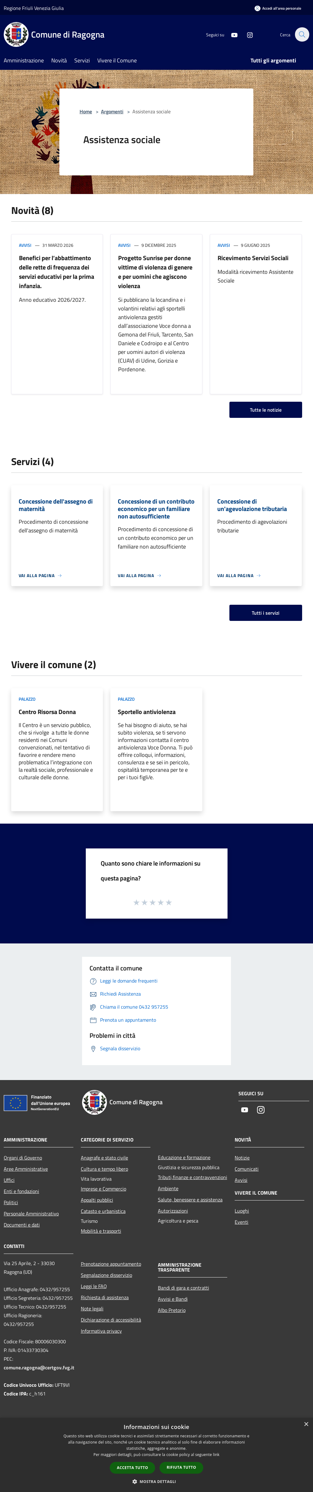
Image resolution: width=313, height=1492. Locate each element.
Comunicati (247, 1169)
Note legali (92, 1308)
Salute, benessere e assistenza (190, 1199)
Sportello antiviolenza (147, 712)
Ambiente (168, 1188)
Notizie (242, 1157)
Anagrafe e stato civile (104, 1157)
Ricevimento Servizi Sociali (253, 258)
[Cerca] (301, 34)
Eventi (241, 1222)
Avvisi (25, 245)
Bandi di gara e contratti (183, 1287)
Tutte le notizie (266, 410)
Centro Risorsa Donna (47, 712)
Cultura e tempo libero (104, 1169)
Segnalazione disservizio (106, 1275)
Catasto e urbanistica (103, 1211)
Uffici (9, 1180)
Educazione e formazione (184, 1157)
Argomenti (112, 111)
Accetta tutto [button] (132, 1467)
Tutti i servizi (265, 613)
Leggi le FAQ (94, 1286)
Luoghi (242, 1210)
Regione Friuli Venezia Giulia (34, 8)
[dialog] (156, 1455)
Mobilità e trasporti (101, 1231)
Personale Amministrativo (31, 1213)
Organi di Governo (23, 1157)
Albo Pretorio (172, 1310)
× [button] (306, 1424)
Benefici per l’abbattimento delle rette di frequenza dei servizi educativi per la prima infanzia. (56, 272)
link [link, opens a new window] (216, 1454)
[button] (156, 1481)
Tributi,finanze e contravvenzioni (192, 1177)
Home (86, 111)
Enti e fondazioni (21, 1191)
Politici (11, 1202)
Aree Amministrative (26, 1169)
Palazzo (27, 699)
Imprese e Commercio (103, 1188)
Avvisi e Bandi (173, 1299)
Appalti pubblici (97, 1200)
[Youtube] (231, 34)
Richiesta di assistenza (105, 1297)
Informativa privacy (101, 1331)
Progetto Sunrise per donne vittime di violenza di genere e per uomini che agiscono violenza (155, 272)
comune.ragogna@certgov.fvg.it (39, 1367)
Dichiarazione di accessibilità (111, 1319)
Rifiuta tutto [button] (181, 1467)
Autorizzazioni (173, 1210)
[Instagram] (246, 34)
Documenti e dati (22, 1224)
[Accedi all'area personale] (277, 8)
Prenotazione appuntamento (111, 1264)
